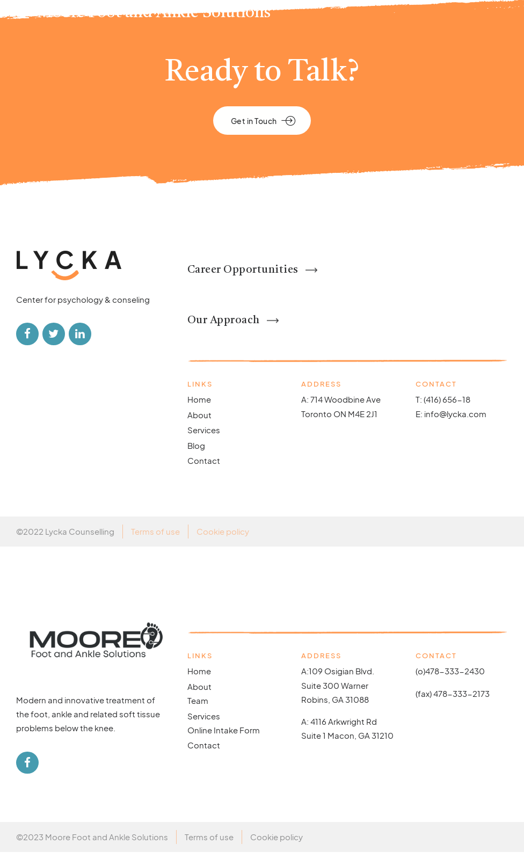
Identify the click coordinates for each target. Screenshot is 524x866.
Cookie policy (222, 545)
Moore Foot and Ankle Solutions (154, 13)
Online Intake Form (223, 743)
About (199, 428)
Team (197, 714)
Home (199, 413)
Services (203, 444)
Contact (203, 474)
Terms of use (155, 545)
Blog (196, 459)
